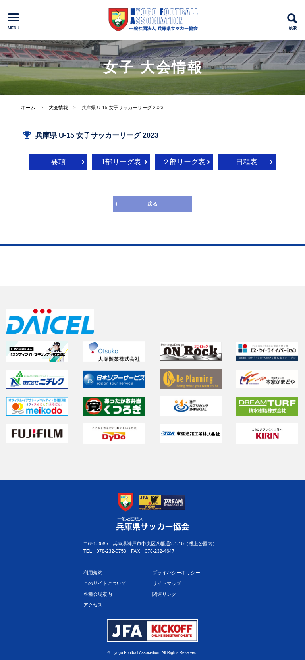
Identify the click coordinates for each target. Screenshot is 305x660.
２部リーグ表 (183, 162)
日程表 (246, 162)
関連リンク (164, 594)
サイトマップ (166, 583)
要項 (58, 162)
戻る (152, 204)
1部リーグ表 (121, 162)
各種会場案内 (97, 594)
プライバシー (176, 573)
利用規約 (92, 572)
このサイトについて (104, 583)
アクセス (92, 605)
